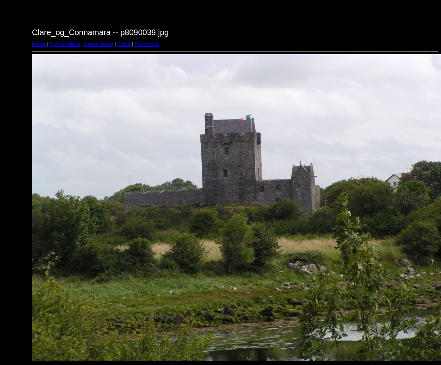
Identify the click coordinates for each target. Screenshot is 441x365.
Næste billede (98, 44)
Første (39, 44)
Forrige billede (65, 44)
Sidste (123, 44)
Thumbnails (146, 44)
